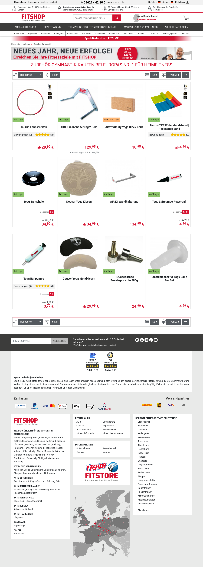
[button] (185, 77)
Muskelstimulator (146, 499)
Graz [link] (16, 481)
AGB (78, 422)
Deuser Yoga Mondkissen (79, 280)
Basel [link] (16, 501)
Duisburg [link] (29, 444)
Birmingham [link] (37, 470)
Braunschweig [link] (29, 441)
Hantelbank (143, 449)
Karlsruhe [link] (50, 448)
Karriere (44, 2)
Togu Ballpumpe (33, 280)
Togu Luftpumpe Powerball (169, 203)
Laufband (142, 429)
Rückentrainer (145, 492)
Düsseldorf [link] (19, 444)
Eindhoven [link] (55, 489)
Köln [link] (25, 451)
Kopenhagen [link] (20, 525)
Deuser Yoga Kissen (79, 203)
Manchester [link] (37, 473)
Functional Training (147, 484)
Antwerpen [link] (19, 509)
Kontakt (53, 2)
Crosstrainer (144, 422)
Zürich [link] (39, 501)
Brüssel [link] (29, 509)
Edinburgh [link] (60, 470)
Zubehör (26, 46)
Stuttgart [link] (42, 458)
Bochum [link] (52, 437)
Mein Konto (182, 2)
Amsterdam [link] (19, 489)
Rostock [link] (50, 454)
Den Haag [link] (44, 489)
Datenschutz (109, 422)
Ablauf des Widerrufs (113, 433)
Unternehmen (20, 2)
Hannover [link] (28, 448)
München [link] (60, 451)
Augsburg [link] (27, 437)
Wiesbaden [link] (53, 458)
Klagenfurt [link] (35, 481)
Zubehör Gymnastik (42, 46)
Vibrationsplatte (146, 503)
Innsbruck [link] (24, 481)
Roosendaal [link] (19, 493)
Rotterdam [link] (31, 493)
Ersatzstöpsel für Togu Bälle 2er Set (169, 280)
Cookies (80, 425)
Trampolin (143, 441)
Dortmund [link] (51, 441)
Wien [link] (58, 481)
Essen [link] (38, 444)
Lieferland (154, 2)
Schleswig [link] (32, 458)
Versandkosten (83, 429)
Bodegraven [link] (32, 489)
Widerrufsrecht (110, 429)
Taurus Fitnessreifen (33, 129)
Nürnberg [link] (27, 454)
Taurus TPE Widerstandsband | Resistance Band (169, 129)
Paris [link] (20, 517)
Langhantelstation (147, 480)
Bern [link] (22, 501)
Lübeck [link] (39, 451)
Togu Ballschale (34, 203)
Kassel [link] (59, 448)
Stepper (141, 476)
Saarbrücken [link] (20, 458)
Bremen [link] (41, 441)
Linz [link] (44, 481)
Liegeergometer (145, 464)
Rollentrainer (144, 472)
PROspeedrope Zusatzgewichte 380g (124, 280)
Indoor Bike (143, 453)
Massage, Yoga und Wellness (140, 29)
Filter (55, 77)
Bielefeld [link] (43, 437)
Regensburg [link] (39, 454)
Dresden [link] (61, 441)
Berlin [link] (35, 437)
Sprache (168, 2)
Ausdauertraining (25, 29)
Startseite (15, 46)
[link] (137, 340)
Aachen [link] (17, 437)
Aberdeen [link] (18, 470)
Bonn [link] (60, 437)
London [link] (27, 473)
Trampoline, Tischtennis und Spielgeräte (92, 29)
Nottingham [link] (50, 473)
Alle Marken (143, 510)
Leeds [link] (27, 470)
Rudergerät (143, 433)
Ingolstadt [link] (39, 448)
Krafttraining (52, 29)
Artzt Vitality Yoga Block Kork (124, 129)
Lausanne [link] (30, 501)
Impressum (33, 2)
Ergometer (143, 425)
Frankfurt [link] (46, 444)
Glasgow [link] (18, 473)
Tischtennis (143, 445)
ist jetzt (102, 40)
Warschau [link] (19, 533)
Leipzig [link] (31, 451)
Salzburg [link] (51, 481)
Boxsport (142, 460)
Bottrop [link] (17, 441)
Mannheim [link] (49, 451)
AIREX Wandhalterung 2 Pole (78, 129)
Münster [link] (18, 454)
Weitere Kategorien (176, 29)
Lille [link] (15, 517)
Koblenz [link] (18, 451)
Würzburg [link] (18, 461)
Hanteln (142, 457)
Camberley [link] (49, 470)
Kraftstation (144, 437)
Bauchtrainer (144, 488)
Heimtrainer (143, 468)
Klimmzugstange (146, 495)
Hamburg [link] (18, 448)
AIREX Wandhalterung (124, 203)
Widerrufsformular (85, 433)
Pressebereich (110, 448)
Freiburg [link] (56, 444)
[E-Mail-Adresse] (31, 341)
